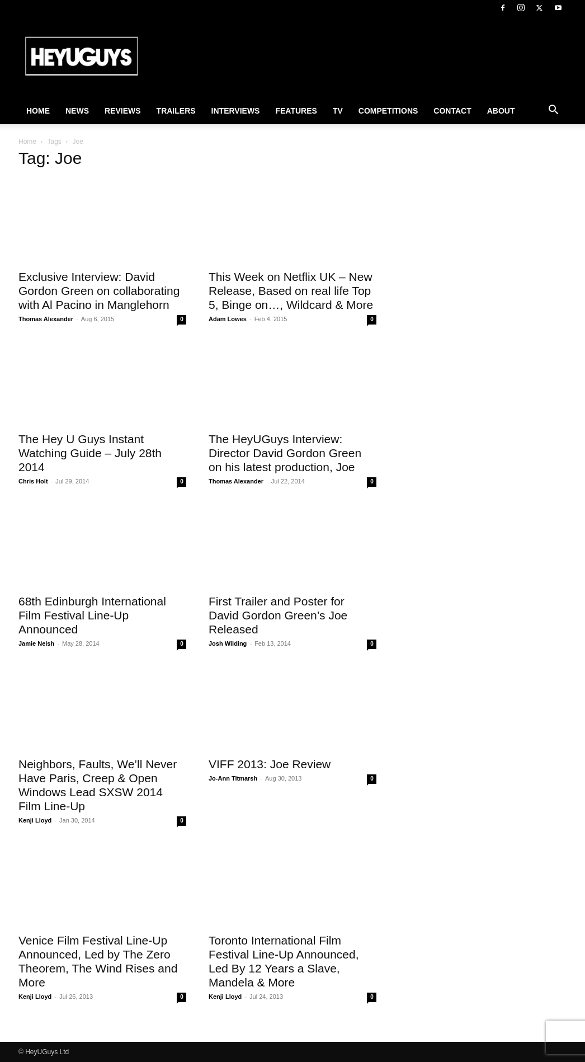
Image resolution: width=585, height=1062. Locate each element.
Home (38, 110)
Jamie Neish (36, 643)
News (77, 110)
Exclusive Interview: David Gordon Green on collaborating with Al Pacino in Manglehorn (99, 290)
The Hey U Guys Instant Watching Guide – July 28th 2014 (90, 453)
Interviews (235, 110)
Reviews (123, 110)
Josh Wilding (228, 643)
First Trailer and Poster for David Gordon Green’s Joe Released (278, 615)
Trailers (176, 110)
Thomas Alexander (45, 319)
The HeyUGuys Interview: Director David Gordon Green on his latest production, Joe (285, 453)
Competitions (388, 110)
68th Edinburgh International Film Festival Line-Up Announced (92, 615)
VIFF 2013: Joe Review (270, 764)
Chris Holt (33, 481)
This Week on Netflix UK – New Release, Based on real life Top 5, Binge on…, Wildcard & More (291, 290)
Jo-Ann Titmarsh (233, 778)
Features (296, 110)
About (501, 110)
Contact (452, 110)
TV (338, 110)
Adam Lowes (228, 319)
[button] (553, 111)
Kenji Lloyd (34, 820)
